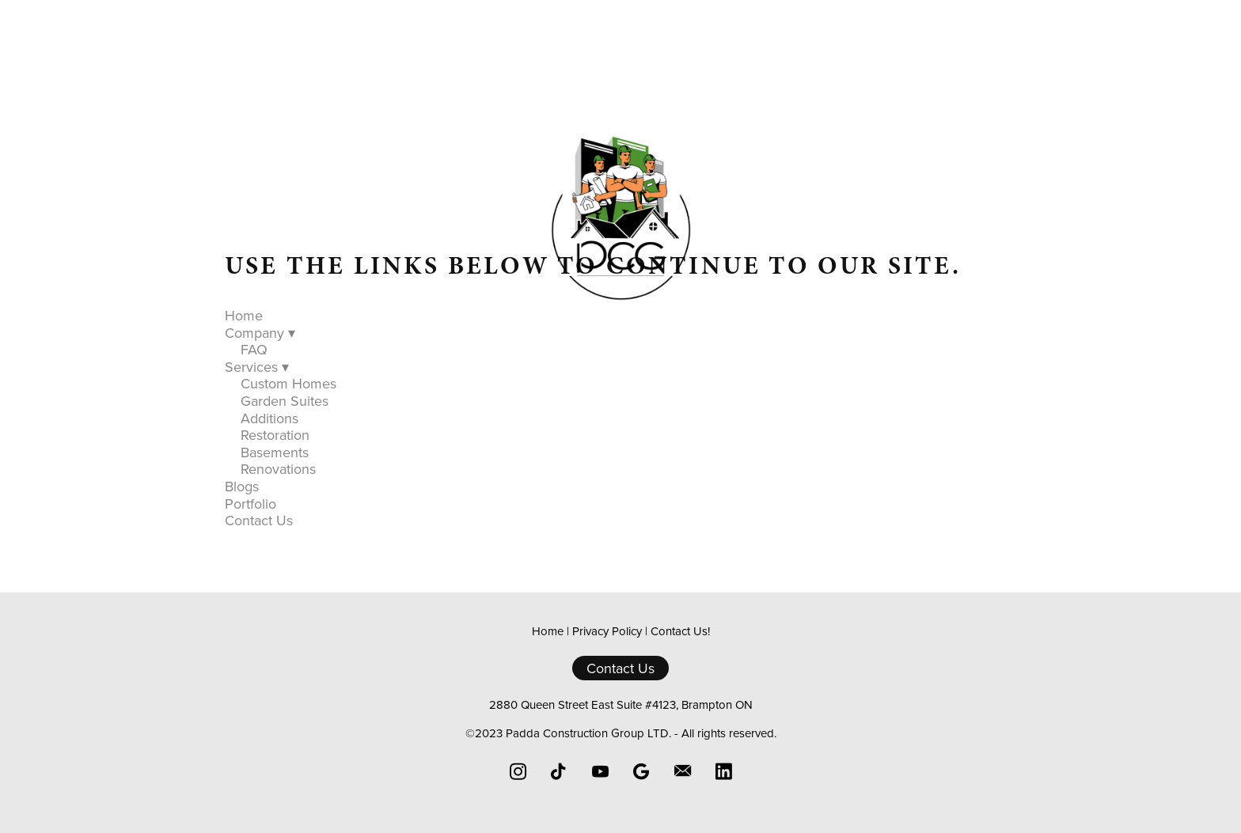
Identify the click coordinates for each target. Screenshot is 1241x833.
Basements (275, 452)
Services (584, 329)
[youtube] (600, 771)
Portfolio (736, 329)
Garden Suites (284, 401)
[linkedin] (723, 771)
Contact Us (829, 329)
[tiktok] (558, 771)
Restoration (275, 435)
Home (395, 329)
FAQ (254, 349)
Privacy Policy (607, 631)
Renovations (278, 469)
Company (482, 329)
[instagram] (517, 771)
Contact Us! (680, 631)
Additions (269, 418)
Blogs (663, 329)
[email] (682, 771)
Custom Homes (288, 383)
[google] (641, 771)
